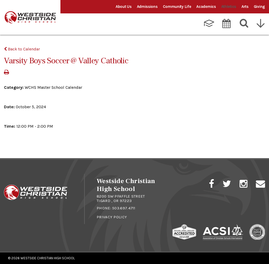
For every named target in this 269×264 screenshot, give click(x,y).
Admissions (147, 6)
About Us (124, 6)
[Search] (244, 23)
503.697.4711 (124, 208)
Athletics (228, 6)
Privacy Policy (112, 217)
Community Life (177, 6)
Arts (245, 6)
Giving (259, 6)
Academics (206, 6)
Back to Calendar (22, 48)
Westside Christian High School (47, 258)
